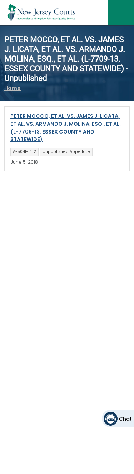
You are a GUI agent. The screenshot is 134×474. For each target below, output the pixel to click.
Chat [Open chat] (125, 418)
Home (12, 88)
